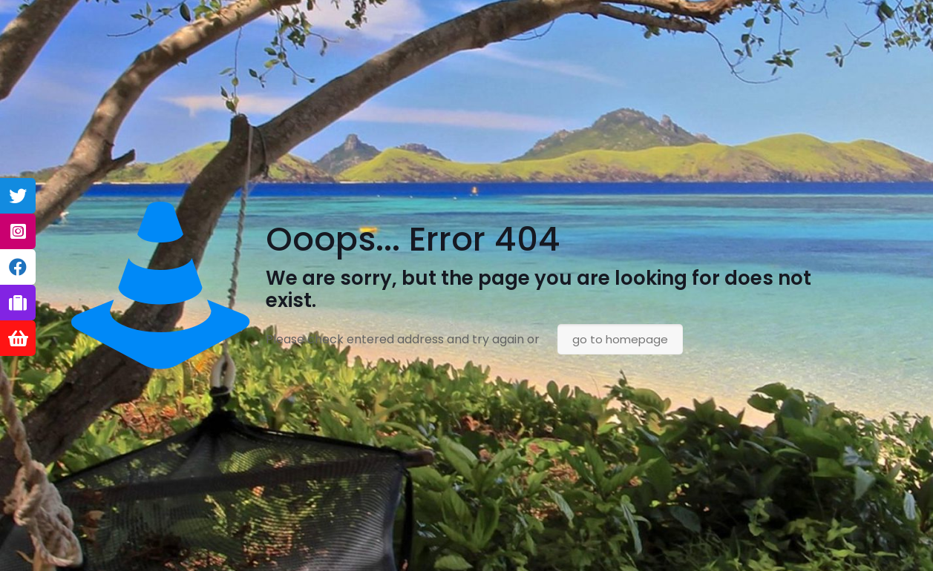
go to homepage (620, 339)
